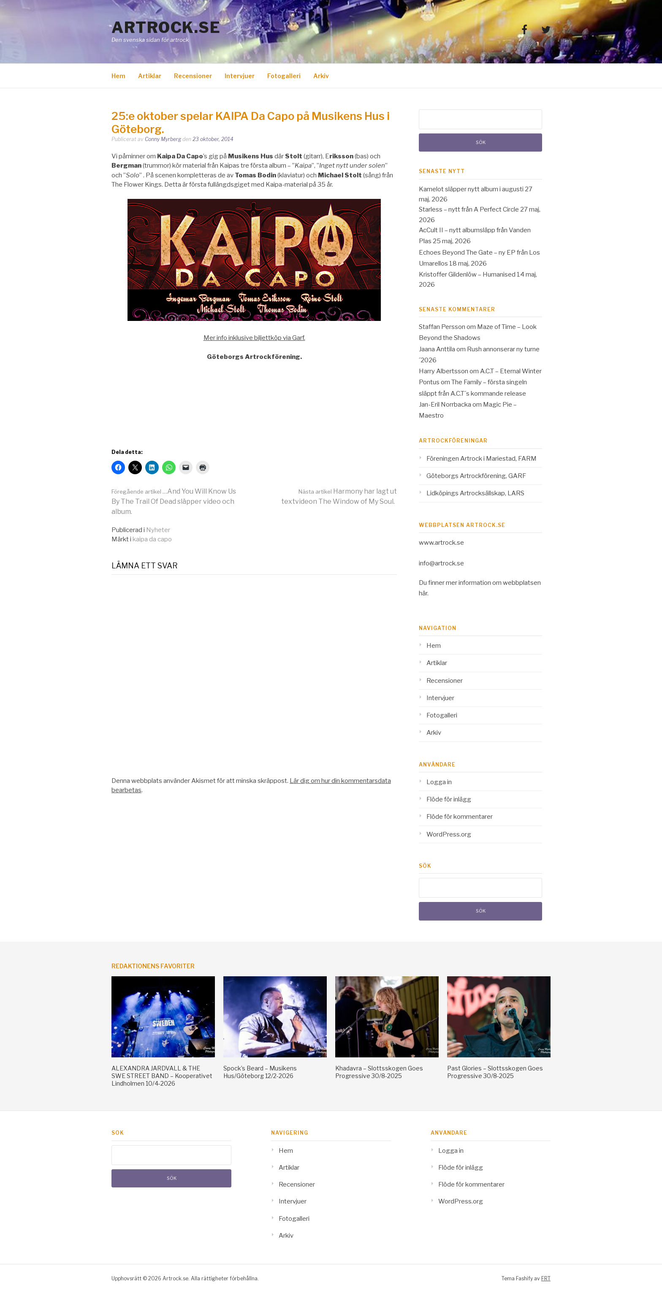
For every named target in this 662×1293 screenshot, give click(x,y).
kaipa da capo (152, 539)
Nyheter (158, 530)
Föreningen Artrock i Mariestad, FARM (481, 458)
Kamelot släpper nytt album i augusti (471, 189)
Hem (118, 75)
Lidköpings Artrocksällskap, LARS (475, 493)
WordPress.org (448, 834)
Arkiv (321, 75)
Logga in (439, 782)
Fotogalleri (284, 75)
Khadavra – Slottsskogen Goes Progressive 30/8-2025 (379, 1072)
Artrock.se (165, 27)
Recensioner (193, 75)
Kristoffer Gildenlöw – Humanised (467, 274)
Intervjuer (240, 75)
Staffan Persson (442, 327)
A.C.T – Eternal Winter (511, 371)
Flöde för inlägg (448, 799)
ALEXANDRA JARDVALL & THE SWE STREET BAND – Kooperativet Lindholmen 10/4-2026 (161, 1076)
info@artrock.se (441, 563)
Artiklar (149, 75)
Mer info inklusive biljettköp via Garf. (254, 338)
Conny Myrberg (163, 139)
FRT (546, 1278)
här (423, 593)
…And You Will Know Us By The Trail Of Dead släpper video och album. (173, 501)
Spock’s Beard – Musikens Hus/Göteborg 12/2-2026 (260, 1072)
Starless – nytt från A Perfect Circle (469, 209)
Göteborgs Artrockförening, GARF (476, 476)
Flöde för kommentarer (459, 816)
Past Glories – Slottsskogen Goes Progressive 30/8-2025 (495, 1072)
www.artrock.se (441, 542)
